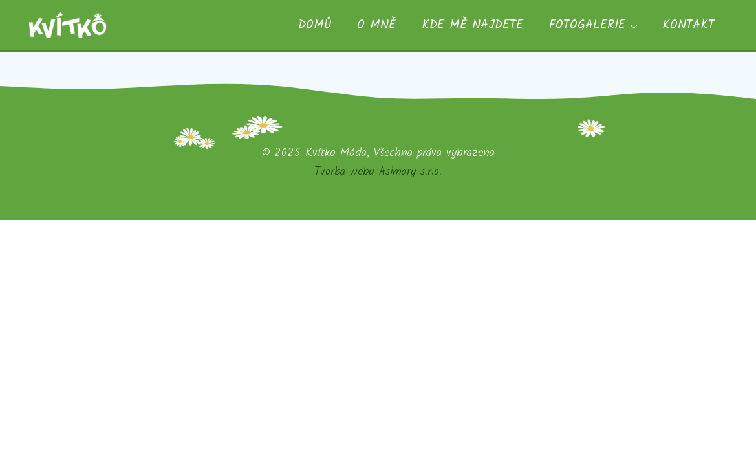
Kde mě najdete (472, 25)
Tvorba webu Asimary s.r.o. (378, 171)
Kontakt (688, 25)
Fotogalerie (587, 25)
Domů (314, 25)
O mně (376, 25)
